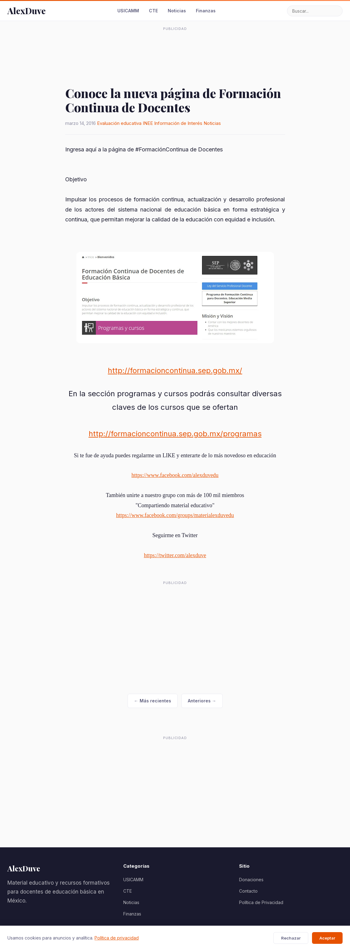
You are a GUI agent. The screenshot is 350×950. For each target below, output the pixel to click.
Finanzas (206, 10)
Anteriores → (202, 700)
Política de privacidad (117, 937)
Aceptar (327, 938)
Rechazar (291, 938)
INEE (148, 123)
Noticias (177, 10)
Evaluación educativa (119, 123)
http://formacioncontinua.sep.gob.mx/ (175, 370)
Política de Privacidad (261, 902)
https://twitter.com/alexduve (175, 555)
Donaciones (251, 879)
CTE (153, 10)
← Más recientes (152, 700)
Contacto (248, 891)
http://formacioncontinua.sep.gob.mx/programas (175, 433)
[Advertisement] (175, 47)
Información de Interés (178, 123)
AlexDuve (26, 10)
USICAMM (128, 10)
